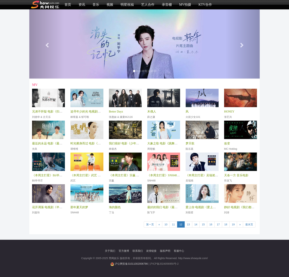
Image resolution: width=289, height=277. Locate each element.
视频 (110, 4)
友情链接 (151, 250)
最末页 (249, 224)
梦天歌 (190, 143)
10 (165, 224)
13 (188, 224)
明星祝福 (127, 4)
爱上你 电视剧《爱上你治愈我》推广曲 (211, 207)
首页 (68, 4)
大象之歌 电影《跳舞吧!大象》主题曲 (171, 143)
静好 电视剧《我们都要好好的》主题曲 (249, 207)
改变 (227, 143)
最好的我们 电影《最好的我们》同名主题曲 (175, 207)
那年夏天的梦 (79, 207)
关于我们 (110, 250)
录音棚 (167, 4)
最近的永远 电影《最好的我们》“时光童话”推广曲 (64, 143)
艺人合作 (147, 4)
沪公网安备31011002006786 (131, 263)
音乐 (96, 4)
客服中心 (179, 250)
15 (203, 224)
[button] (46, 44)
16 (210, 224)
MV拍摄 (185, 4)
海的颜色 (115, 207)
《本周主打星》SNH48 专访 (165, 175)
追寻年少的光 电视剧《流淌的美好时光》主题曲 (101, 111)
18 (225, 224)
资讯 (82, 4)
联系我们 (138, 250)
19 (233, 224)
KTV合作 (205, 4)
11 (173, 224)
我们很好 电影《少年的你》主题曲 (131, 143)
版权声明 (165, 250)
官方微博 (124, 250)
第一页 (150, 224)
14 (195, 224)
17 (218, 224)
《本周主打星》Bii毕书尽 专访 (52, 175)
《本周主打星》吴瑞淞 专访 (204, 175)
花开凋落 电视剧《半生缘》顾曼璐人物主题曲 (62, 207)
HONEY (229, 111)
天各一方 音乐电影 (236, 175)
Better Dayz (116, 111)
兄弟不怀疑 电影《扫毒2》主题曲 (54, 111)
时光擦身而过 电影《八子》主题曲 (92, 143)
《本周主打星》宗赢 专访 (125, 175)
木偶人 (151, 111)
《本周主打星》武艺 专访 (87, 175)
